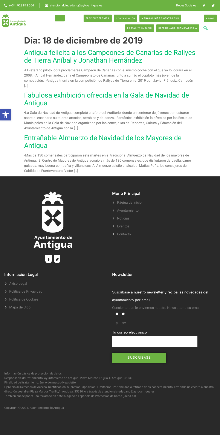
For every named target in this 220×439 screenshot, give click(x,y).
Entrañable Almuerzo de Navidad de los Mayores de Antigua (103, 142)
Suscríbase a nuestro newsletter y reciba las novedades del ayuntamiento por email (160, 296)
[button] (5, 114)
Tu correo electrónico (154, 338)
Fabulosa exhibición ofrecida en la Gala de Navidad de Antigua (106, 99)
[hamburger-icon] (60, 18)
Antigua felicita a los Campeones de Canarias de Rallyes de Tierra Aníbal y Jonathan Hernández (110, 56)
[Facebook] (48, 259)
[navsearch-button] (205, 28)
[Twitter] (57, 259)
